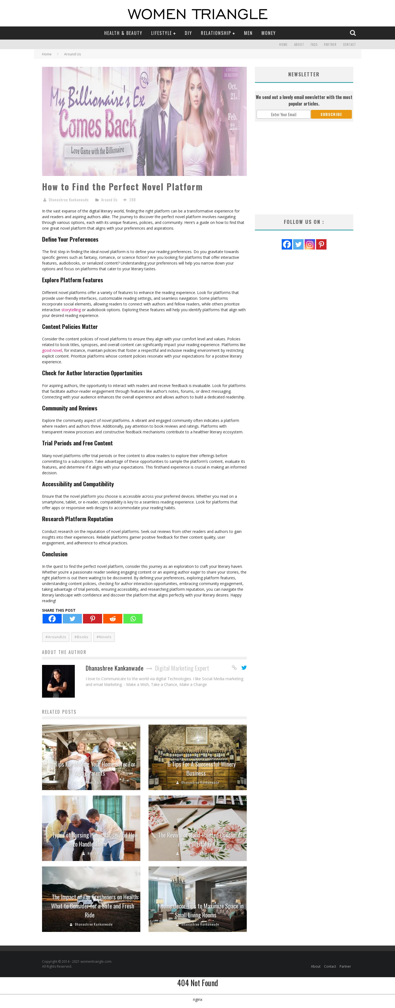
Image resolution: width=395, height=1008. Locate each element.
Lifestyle (161, 33)
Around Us (109, 199)
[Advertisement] (304, 168)
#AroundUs (56, 637)
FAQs (314, 44)
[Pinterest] (92, 618)
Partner (330, 44)
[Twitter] (72, 618)
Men (248, 33)
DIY (188, 33)
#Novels (104, 637)
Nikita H (94, 853)
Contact (349, 44)
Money (269, 33)
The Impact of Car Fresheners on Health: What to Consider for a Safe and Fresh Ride (95, 905)
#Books (81, 637)
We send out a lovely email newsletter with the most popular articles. (304, 100)
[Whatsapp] (132, 618)
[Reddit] (112, 618)
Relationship (216, 33)
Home (283, 44)
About (299, 44)
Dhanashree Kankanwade (69, 199)
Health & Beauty (123, 33)
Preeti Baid (93, 782)
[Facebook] (52, 618)
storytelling (71, 309)
